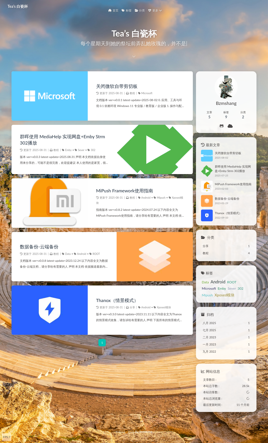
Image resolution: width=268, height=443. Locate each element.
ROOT (96, 253)
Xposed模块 (164, 307)
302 (93, 150)
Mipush (161, 197)
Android (146, 197)
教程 (132, 93)
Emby (68, 150)
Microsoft (146, 93)
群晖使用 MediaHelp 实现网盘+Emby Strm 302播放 (62, 140)
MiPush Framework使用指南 (124, 190)
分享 (132, 307)
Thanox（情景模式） (117, 300)
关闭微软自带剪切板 (117, 86)
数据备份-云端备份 (39, 246)
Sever (81, 150)
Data (68, 253)
